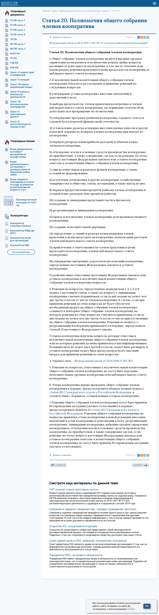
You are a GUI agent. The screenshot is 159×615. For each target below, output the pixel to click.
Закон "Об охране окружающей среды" (19, 85)
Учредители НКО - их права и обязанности (76, 555)
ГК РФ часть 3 (15, 30)
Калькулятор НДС (17, 245)
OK (147, 606)
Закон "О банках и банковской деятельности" (17, 94)
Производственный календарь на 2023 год (26, 202)
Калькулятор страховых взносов (18, 224)
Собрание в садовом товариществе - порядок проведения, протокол (92, 509)
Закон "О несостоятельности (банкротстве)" (18, 124)
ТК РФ (11, 39)
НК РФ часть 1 (15, 44)
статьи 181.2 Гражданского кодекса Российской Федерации (90, 392)
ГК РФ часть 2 (15, 25)
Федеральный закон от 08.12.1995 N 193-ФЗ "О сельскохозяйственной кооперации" (98, 43)
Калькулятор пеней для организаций (18, 239)
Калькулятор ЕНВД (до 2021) (20, 232)
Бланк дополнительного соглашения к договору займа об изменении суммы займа (17, 168)
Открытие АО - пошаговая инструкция (73, 526)
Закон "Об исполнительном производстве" (16, 104)
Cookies (130, 609)
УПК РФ (11, 67)
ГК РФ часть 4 (15, 34)
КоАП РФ (12, 53)
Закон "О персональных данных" (15, 114)
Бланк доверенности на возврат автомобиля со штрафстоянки (18, 153)
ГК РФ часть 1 (15, 20)
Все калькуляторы (21, 252)
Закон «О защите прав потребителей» (19, 73)
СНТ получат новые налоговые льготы (73, 489)
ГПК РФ (11, 63)
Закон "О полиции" (17, 80)
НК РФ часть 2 (15, 49)
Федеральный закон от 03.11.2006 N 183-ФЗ (103, 361)
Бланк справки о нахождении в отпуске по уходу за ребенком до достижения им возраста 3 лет (19, 184)
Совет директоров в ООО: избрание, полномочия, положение (88, 540)
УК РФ (11, 58)
